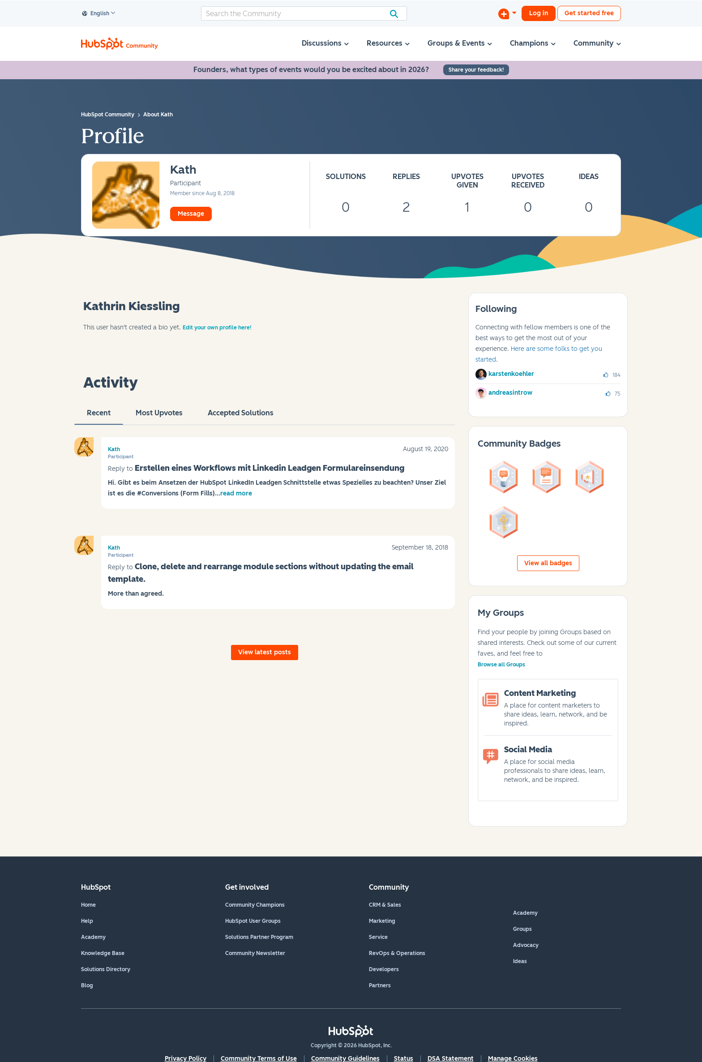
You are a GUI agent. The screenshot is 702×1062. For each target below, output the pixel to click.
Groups (522, 929)
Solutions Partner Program (259, 937)
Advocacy (526, 945)
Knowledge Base (102, 953)
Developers (384, 969)
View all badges (548, 563)
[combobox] (304, 13)
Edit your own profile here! (217, 327)
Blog (87, 985)
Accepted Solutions (240, 417)
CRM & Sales (385, 905)
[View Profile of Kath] (183, 170)
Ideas (520, 961)
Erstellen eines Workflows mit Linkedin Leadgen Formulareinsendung (269, 468)
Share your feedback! (476, 70)
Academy (93, 937)
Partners (380, 985)
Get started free (589, 13)
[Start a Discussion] (507, 13)
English (96, 13)
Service (378, 937)
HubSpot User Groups (253, 921)
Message (191, 214)
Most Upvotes (159, 417)
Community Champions (255, 905)
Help (87, 921)
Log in (538, 13)
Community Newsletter (255, 953)
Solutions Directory (105, 969)
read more (236, 493)
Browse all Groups (501, 664)
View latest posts (264, 652)
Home (88, 905)
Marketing (382, 921)
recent (98, 417)
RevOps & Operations (397, 953)
